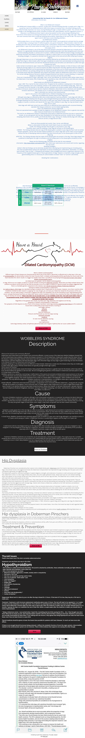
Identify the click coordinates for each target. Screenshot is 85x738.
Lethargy (44, 309)
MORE (7, 29)
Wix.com (45, 736)
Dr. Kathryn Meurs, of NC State (12, 289)
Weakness (44, 310)
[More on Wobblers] (40, 449)
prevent (65, 536)
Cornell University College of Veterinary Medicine (60, 286)
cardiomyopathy (9, 276)
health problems (61, 509)
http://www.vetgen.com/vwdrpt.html (34, 143)
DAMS (7, 22)
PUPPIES (6, 19)
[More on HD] (36, 546)
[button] (67, 12)
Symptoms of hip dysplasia (10, 517)
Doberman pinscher (52, 282)
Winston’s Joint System (35, 531)
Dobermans (53, 468)
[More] (34, 631)
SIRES (6, 26)
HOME (7, 16)
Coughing (44, 317)
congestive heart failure (65, 304)
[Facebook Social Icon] (78, 6)
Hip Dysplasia (14, 460)
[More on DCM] (43, 328)
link (24, 605)
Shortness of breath (44, 315)
